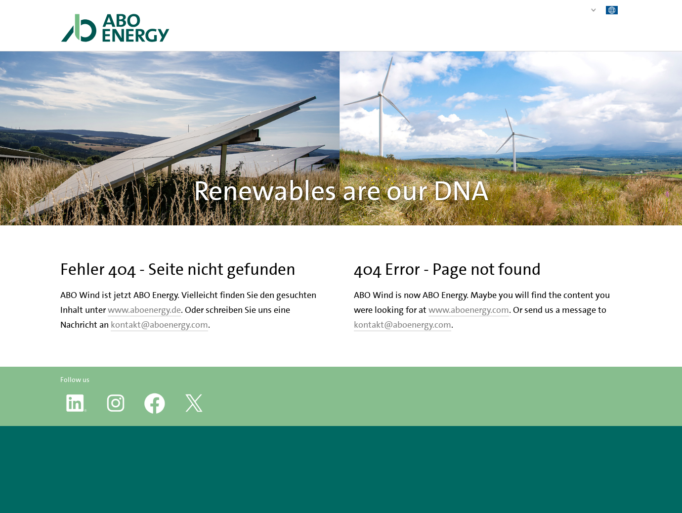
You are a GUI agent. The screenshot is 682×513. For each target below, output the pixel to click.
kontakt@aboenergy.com (159, 325)
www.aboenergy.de (144, 310)
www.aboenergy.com (468, 310)
